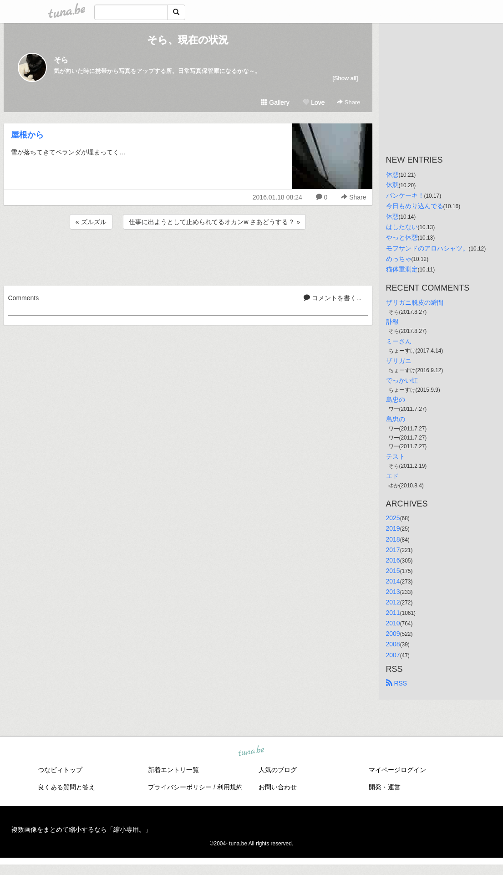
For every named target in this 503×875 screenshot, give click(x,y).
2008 (393, 644)
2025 (393, 518)
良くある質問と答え (66, 787)
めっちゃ (399, 258)
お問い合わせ (278, 787)
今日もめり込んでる (414, 206)
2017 (393, 549)
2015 (393, 570)
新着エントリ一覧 (173, 769)
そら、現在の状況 (188, 40)
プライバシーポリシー (180, 787)
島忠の (395, 399)
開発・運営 (385, 787)
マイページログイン (397, 769)
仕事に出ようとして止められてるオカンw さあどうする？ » (214, 221)
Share (348, 102)
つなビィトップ (60, 769)
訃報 (392, 321)
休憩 (392, 174)
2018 (393, 539)
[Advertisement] (188, 255)
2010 (393, 623)
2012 (393, 602)
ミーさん (399, 341)
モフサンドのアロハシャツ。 (427, 248)
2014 (393, 581)
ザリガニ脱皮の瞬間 (414, 302)
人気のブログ (278, 769)
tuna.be (251, 751)
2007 (393, 655)
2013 (393, 591)
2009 (393, 633)
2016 (393, 560)
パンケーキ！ (405, 195)
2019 (393, 528)
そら (61, 60)
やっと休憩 (402, 237)
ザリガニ (399, 360)
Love (314, 102)
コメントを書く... (333, 298)
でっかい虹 (402, 380)
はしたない (402, 226)
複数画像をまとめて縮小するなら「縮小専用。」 (81, 829)
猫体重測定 (402, 269)
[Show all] (345, 78)
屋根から (27, 134)
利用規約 (230, 787)
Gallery (275, 102)
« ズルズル (91, 221)
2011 (393, 612)
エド (392, 476)
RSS (396, 683)
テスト (395, 456)
